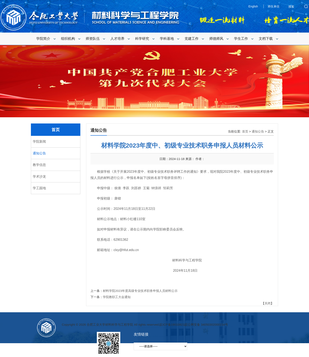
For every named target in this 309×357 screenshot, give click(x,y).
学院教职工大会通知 (117, 297)
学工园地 (39, 188)
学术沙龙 (39, 176)
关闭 (268, 303)
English (253, 6)
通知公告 (39, 153)
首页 (56, 129)
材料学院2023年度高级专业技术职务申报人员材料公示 (140, 290)
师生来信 (273, 6)
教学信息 (39, 165)
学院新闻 (39, 141)
